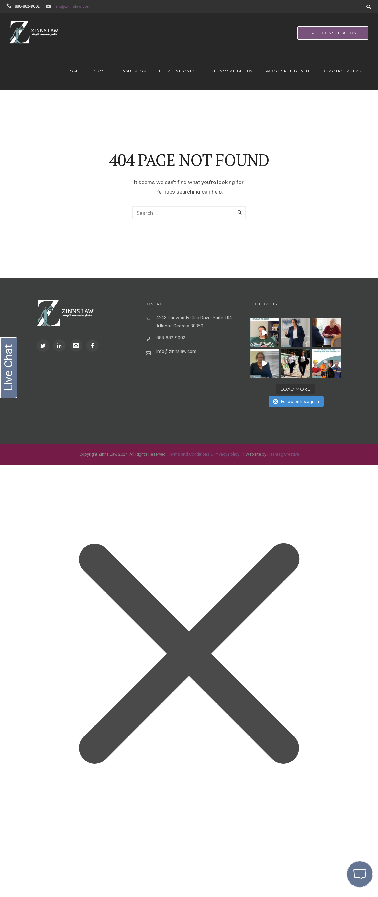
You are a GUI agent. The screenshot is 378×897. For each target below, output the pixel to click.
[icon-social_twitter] (44, 345)
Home (73, 71)
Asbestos (134, 71)
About (101, 71)
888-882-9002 (27, 6)
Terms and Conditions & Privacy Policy (204, 454)
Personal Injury (232, 71)
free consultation (333, 32)
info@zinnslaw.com (72, 6)
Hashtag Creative (283, 454)
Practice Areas (342, 71)
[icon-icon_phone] (10, 6)
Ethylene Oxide (178, 71)
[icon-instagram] (77, 345)
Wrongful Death (287, 71)
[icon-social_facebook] (92, 345)
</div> (48, 870)
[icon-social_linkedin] (61, 345)
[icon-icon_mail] (49, 6)
